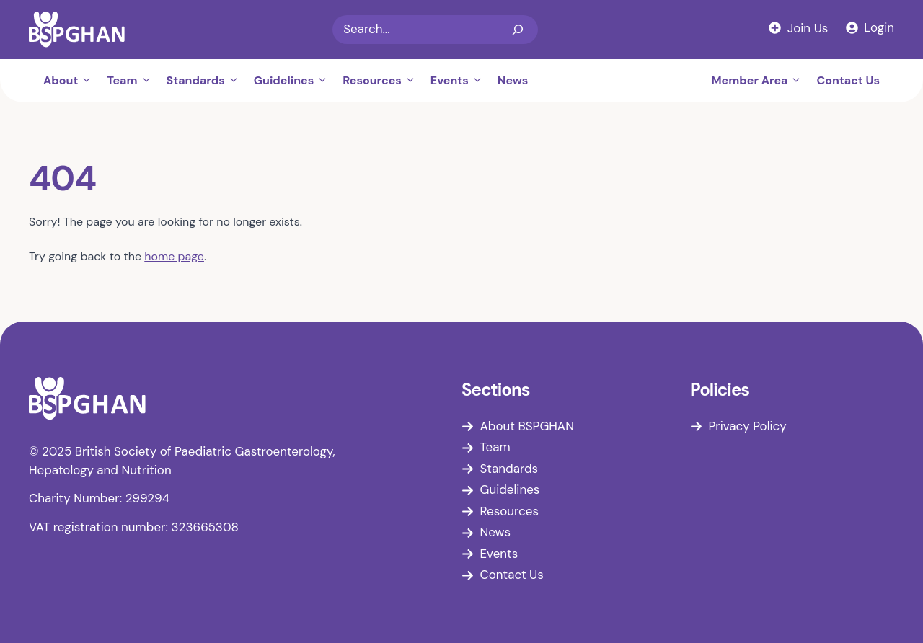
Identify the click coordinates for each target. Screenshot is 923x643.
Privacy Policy (748, 426)
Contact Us (848, 80)
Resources (383, 80)
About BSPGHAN (527, 426)
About (71, 80)
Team (133, 80)
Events (460, 80)
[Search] (518, 29)
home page (174, 256)
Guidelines (294, 80)
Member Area (760, 80)
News (513, 80)
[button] (89, 80)
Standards (207, 80)
